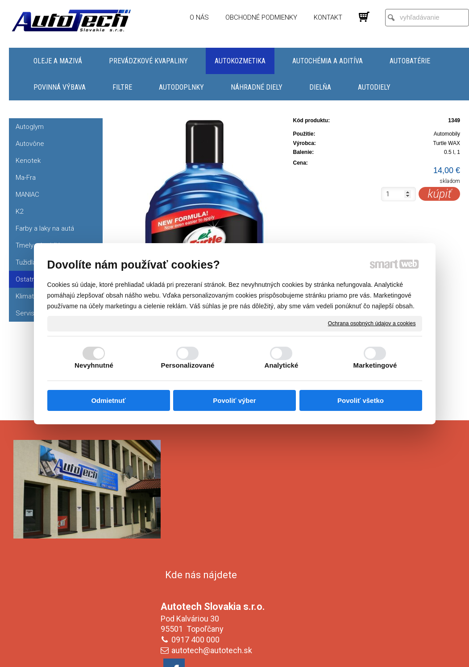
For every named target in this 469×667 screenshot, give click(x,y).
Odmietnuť (108, 400)
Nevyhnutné (94, 365)
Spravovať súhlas (384, 654)
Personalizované (188, 365)
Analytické (281, 365)
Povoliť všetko (360, 400)
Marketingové (375, 365)
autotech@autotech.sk (213, 521)
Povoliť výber (234, 400)
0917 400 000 (197, 510)
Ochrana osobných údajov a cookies (372, 323)
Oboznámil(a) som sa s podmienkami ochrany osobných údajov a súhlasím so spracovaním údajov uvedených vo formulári (381, 596)
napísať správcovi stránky (226, 654)
